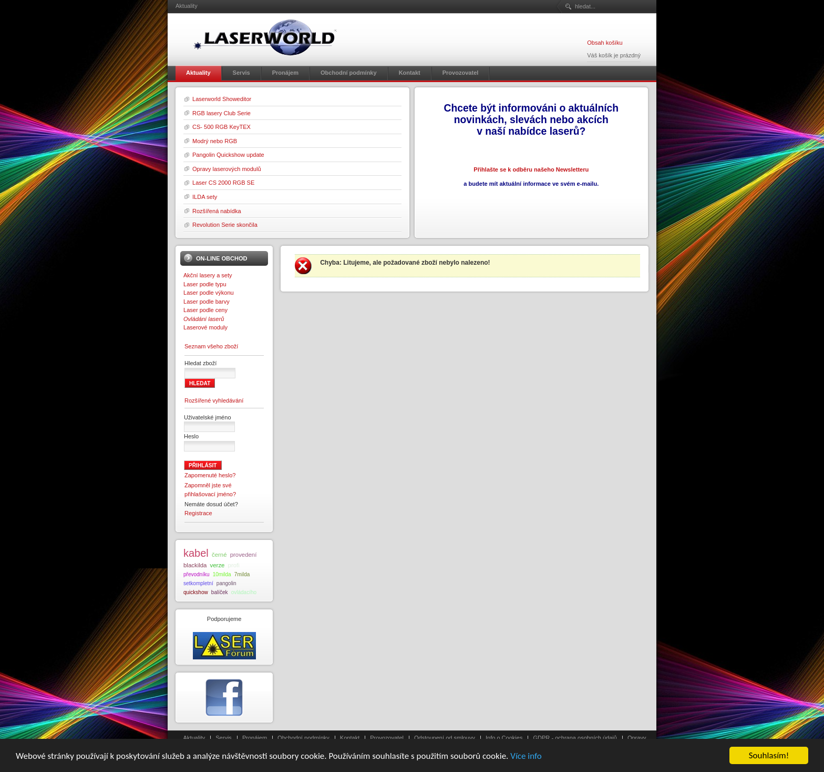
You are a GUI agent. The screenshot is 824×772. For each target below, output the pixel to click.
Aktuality (194, 738)
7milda (242, 574)
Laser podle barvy (206, 301)
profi (234, 565)
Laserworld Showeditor (221, 99)
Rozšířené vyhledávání (213, 400)
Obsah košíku (604, 42)
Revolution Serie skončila (225, 225)
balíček (219, 592)
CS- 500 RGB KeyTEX (221, 127)
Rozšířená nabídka (216, 211)
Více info (526, 757)
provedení (243, 555)
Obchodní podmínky (303, 738)
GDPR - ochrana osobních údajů (574, 738)
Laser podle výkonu (208, 292)
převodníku (196, 574)
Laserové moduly (205, 327)
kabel (196, 553)
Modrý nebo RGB (214, 141)
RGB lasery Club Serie (221, 113)
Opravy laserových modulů (226, 169)
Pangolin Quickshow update (228, 155)
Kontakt (349, 738)
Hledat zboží (200, 363)
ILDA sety (204, 197)
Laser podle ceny (205, 310)
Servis (223, 738)
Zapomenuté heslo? (210, 475)
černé (219, 555)
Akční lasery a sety (207, 275)
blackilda (195, 565)
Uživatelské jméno (207, 417)
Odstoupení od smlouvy (444, 738)
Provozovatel (387, 738)
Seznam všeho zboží (211, 346)
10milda (222, 574)
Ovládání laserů (203, 319)
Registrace (198, 513)
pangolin (226, 583)
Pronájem (254, 738)
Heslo (191, 436)
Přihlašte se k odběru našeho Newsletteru (531, 169)
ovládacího (243, 592)
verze (217, 565)
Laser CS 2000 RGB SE (223, 182)
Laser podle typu (204, 284)
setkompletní (198, 583)
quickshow (195, 592)
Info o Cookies (504, 738)
